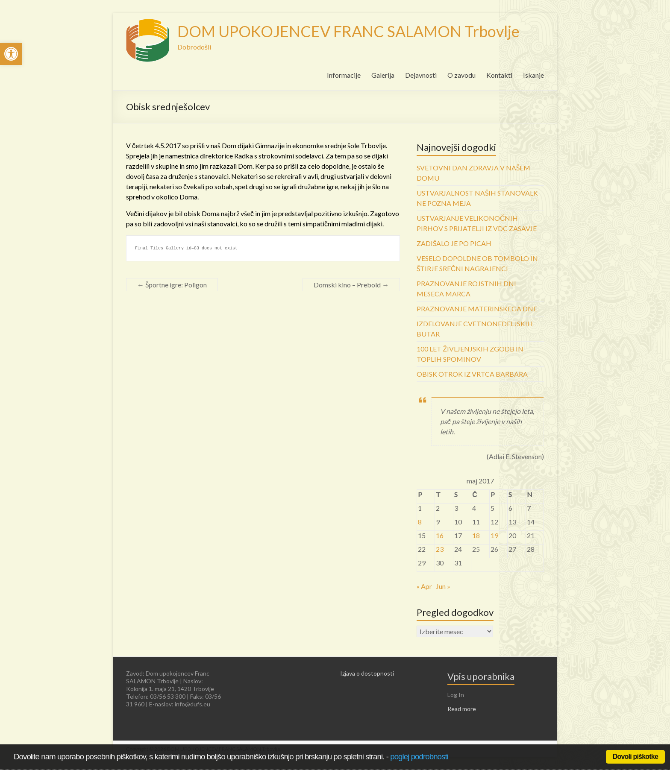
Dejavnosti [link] (421, 75)
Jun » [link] (443, 586)
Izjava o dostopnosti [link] (367, 673)
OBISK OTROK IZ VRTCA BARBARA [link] (472, 374)
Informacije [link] (344, 75)
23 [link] (440, 549)
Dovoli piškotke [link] (635, 756)
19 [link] (494, 535)
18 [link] (476, 535)
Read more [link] (461, 708)
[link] (11, 54)
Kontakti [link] (499, 75)
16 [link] (440, 535)
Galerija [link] (382, 75)
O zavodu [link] (461, 75)
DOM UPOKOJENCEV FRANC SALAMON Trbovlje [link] (348, 31)
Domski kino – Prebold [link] (351, 285)
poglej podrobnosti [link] (419, 756)
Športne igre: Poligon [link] (172, 285)
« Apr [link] (424, 586)
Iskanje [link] (533, 75)
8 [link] (420, 522)
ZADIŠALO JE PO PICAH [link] (454, 243)
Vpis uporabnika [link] (480, 676)
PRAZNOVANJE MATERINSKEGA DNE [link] (477, 308)
